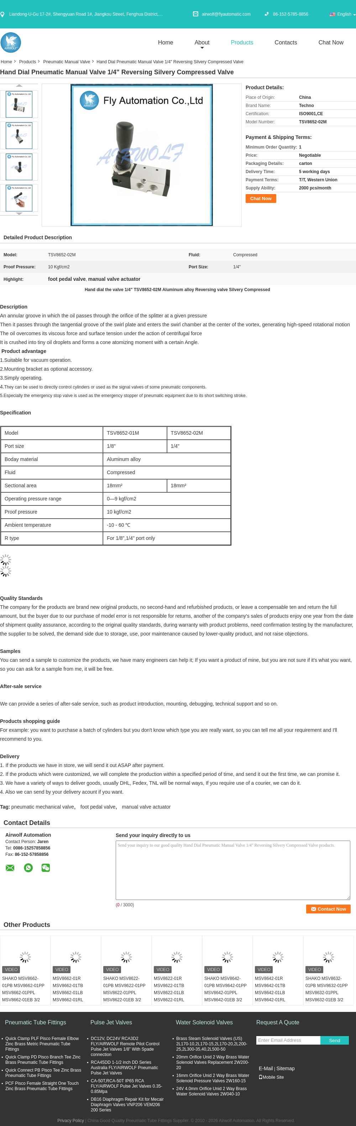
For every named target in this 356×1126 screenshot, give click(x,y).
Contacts (286, 42)
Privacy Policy (70, 1120)
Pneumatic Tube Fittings (35, 1022)
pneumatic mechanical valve (42, 807)
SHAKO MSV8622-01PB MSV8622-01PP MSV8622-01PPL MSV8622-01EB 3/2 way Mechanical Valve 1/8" (124, 996)
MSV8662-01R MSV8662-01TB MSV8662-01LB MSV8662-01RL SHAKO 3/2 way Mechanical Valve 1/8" (73, 996)
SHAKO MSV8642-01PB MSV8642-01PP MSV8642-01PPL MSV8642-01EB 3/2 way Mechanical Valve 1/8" (225, 996)
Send (334, 1040)
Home (165, 42)
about (202, 42)
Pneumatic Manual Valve (66, 61)
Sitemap (285, 1068)
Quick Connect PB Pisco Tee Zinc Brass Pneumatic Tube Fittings (43, 1073)
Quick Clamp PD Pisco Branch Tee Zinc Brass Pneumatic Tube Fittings (42, 1060)
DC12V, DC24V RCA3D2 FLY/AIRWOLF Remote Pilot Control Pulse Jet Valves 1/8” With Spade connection (125, 1046)
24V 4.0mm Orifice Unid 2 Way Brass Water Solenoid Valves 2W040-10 (211, 1091)
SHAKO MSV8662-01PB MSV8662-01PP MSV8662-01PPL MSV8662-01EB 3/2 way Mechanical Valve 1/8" (23, 996)
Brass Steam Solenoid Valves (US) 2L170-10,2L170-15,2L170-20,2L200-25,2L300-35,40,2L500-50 (211, 1044)
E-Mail (266, 1068)
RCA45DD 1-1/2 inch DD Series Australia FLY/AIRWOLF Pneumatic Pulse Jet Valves (124, 1068)
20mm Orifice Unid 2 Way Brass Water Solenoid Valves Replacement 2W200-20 (212, 1062)
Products (242, 42)
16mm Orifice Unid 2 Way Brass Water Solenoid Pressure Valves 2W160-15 (212, 1078)
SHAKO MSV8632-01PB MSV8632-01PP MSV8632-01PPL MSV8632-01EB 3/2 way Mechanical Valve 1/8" (326, 996)
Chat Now (331, 42)
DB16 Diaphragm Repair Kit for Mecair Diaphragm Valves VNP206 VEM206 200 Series (127, 1104)
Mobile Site (271, 1077)
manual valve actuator (146, 807)
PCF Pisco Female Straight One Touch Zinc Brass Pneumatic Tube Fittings (42, 1086)
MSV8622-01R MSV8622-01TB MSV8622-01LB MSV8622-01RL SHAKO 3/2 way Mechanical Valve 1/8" (174, 996)
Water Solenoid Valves (204, 1022)
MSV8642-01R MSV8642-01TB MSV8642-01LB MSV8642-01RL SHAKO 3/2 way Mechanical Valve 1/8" (276, 996)
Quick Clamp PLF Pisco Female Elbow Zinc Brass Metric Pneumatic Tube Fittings (42, 1044)
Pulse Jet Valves (111, 1022)
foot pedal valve (97, 807)
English (346, 14)
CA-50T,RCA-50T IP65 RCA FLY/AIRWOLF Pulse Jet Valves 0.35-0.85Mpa (126, 1086)
